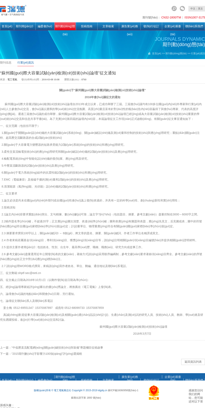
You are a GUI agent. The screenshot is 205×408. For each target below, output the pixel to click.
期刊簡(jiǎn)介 (25, 26)
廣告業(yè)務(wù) (129, 27)
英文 (200, 8)
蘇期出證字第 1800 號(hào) (86, 397)
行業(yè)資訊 (25, 62)
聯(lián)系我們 (194, 26)
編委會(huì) (45, 26)
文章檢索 (108, 26)
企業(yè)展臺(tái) (172, 27)
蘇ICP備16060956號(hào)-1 (123, 390)
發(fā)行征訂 (151, 26)
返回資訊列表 (193, 361)
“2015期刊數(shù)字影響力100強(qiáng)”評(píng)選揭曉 (46, 353)
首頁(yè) (7, 26)
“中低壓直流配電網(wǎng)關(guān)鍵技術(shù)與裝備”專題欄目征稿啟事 (57, 347)
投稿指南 (86, 26)
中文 (192, 8)
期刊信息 (5, 62)
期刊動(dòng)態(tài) (65, 27)
